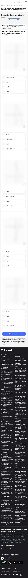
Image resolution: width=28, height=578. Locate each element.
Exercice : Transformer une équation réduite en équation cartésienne (7, 405)
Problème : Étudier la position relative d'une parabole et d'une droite (20, 461)
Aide (9, 568)
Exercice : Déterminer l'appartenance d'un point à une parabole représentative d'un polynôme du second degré (20, 379)
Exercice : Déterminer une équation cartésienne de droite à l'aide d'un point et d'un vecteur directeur (7, 457)
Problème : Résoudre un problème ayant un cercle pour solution (20, 511)
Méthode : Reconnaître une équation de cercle (7, 383)
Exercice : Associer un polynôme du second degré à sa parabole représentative (20, 371)
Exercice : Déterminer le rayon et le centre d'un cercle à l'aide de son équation (21, 505)
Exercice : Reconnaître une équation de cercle (20, 485)
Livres (14, 568)
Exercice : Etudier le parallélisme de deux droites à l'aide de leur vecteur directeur (7, 518)
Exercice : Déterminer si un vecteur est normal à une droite (7, 488)
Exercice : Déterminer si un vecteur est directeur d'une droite (7, 451)
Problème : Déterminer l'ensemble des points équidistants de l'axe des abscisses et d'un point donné (20, 474)
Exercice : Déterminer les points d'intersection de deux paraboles (20, 454)
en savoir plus (23, 339)
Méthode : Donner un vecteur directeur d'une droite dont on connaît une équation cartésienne (7, 365)
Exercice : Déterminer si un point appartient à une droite (7, 393)
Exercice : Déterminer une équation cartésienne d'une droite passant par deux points (6, 466)
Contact (3, 568)
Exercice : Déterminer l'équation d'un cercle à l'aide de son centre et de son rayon (21, 498)
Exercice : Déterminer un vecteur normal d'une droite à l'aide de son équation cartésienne (7, 481)
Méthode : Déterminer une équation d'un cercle (6, 388)
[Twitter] (17, 574)
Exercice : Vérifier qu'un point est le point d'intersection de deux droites (7, 424)
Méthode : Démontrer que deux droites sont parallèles (6, 378)
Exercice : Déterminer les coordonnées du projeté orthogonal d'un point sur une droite (7, 511)
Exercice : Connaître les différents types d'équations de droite (7, 399)
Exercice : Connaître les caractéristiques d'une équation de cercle (21, 481)
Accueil (3, 5)
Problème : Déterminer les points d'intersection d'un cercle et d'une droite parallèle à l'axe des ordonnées (20, 519)
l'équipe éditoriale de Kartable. (19, 25)
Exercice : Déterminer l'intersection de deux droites (6, 430)
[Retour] (2, 2)
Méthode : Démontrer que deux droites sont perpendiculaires (6, 373)
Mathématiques (18, 5)
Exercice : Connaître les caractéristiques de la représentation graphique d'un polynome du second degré (21, 362)
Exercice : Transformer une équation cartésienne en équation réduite (7, 412)
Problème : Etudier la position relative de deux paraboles (20, 467)
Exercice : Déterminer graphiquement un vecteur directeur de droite (6, 436)
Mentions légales (5, 571)
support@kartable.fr (9, 545)
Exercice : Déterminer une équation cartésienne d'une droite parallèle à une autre (6, 503)
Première (9, 5)
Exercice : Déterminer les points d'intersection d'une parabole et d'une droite (20, 446)
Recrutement (16, 571)
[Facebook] (13, 574)
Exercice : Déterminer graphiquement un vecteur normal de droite (6, 473)
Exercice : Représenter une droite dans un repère (7, 418)
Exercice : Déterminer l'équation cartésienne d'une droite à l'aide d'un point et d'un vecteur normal (7, 495)
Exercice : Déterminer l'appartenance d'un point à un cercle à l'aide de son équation (20, 491)
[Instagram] (20, 574)
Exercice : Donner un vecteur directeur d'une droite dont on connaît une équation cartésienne (7, 444)
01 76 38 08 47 (20, 2)
